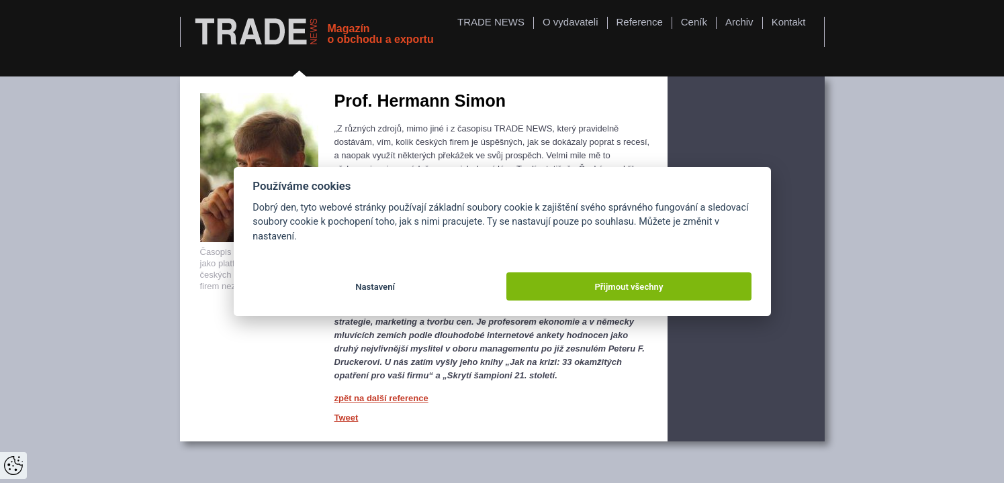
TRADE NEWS (490, 22)
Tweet (346, 418)
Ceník (694, 22)
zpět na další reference (381, 398)
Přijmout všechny (628, 287)
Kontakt (789, 22)
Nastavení (375, 287)
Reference (640, 22)
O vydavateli (570, 22)
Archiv (739, 22)
